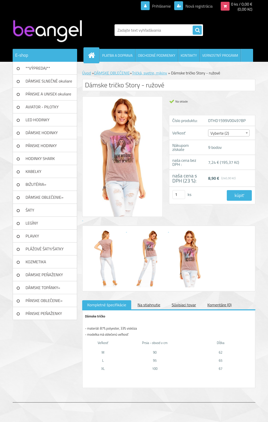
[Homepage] (93, 55)
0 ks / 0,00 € (241, 4)
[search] (197, 30)
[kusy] (178, 194)
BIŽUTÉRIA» (36, 184)
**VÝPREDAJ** (38, 68)
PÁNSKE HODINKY (41, 146)
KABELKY (33, 171)
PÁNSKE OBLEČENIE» (44, 300)
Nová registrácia (199, 6)
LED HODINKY (38, 120)
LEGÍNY (32, 223)
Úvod (86, 73)
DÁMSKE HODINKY (42, 133)
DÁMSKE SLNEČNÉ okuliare (49, 81)
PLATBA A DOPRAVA (117, 55)
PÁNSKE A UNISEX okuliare (48, 94)
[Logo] (47, 30)
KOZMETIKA (36, 262)
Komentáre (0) (219, 305)
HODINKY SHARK (40, 158)
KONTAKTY (189, 55)
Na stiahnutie (149, 305)
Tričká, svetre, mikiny (149, 73)
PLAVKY (32, 236)
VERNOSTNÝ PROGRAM (220, 55)
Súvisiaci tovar (184, 305)
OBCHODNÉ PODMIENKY (156, 55)
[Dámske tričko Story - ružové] (106, 230)
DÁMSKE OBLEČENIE (112, 73)
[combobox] (229, 132)
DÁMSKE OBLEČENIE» (44, 197)
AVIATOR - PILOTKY (42, 107)
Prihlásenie (161, 6)
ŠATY (30, 210)
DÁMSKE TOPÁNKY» (43, 288)
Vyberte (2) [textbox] (219, 133)
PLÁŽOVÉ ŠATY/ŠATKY (45, 249)
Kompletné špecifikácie (106, 305)
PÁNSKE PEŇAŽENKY (44, 313)
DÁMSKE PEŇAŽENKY (44, 275)
